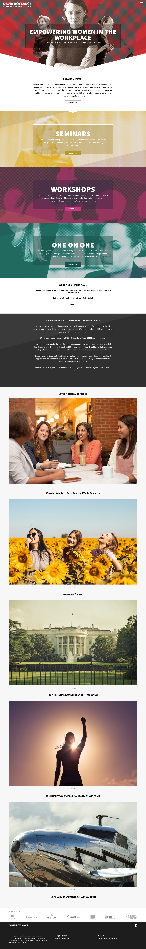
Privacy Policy (102, 936)
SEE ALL (73, 305)
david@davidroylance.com (63, 938)
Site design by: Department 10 (107, 938)
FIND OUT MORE (73, 103)
